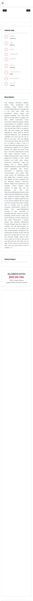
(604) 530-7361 (16, 277)
